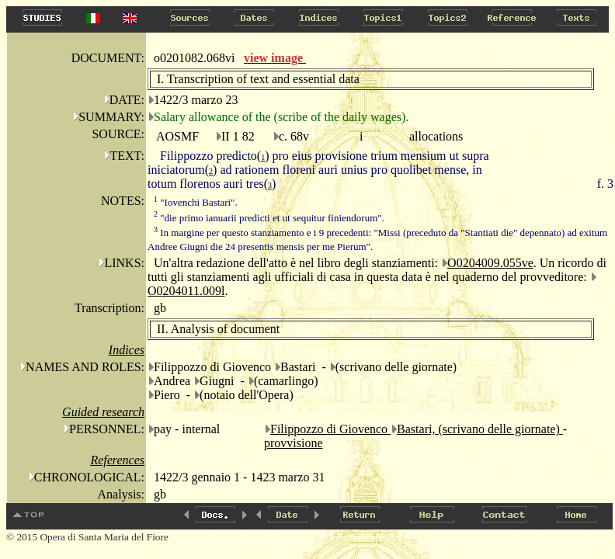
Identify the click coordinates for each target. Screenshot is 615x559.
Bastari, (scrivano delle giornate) (480, 429)
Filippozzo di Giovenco (330, 429)
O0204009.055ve (490, 262)
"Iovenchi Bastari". (196, 202)
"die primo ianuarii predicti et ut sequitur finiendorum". (269, 218)
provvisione (293, 443)
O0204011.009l (186, 290)
